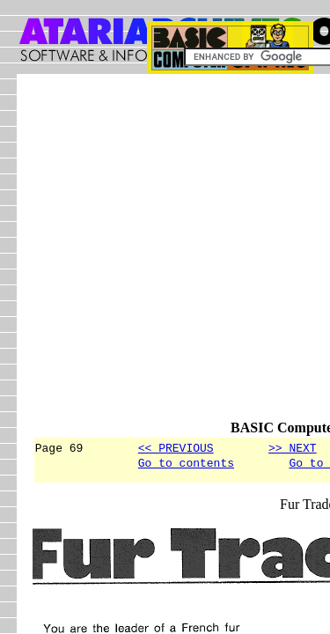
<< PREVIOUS (176, 447)
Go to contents (186, 465)
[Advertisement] (165, 255)
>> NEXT (292, 447)
